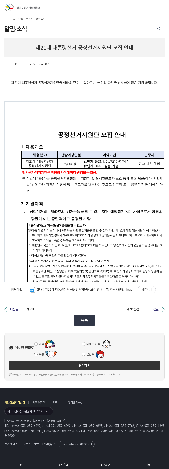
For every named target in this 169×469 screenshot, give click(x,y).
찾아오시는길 (75, 402)
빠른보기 (146, 289)
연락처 (56, 402)
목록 (84, 320)
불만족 (90, 354)
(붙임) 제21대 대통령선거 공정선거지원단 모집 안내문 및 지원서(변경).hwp (81, 290)
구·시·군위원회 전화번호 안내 (76, 444)
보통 (41, 354)
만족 (41, 344)
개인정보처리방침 (14, 402)
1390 (45, 444)
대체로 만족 (93, 344)
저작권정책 (38, 402)
